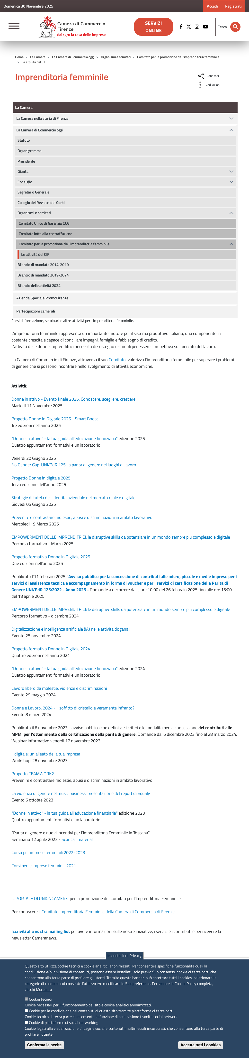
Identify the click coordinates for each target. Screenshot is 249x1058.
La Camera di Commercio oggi (73, 56)
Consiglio (25, 182)
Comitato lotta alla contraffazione (45, 234)
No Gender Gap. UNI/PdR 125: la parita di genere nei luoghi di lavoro (73, 464)
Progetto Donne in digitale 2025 (41, 478)
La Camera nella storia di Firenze (42, 118)
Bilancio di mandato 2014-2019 (43, 264)
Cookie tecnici (40, 999)
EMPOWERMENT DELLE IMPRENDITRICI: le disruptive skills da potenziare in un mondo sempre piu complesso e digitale (120, 537)
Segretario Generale (33, 192)
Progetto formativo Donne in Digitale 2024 (50, 648)
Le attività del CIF (35, 254)
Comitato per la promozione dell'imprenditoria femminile (178, 56)
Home (19, 56)
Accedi (212, 6)
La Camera (37, 56)
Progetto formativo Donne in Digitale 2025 (50, 556)
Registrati (233, 6)
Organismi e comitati (116, 56)
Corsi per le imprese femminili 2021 (43, 865)
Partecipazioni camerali (35, 311)
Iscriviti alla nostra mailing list (40, 931)
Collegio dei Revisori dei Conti (41, 202)
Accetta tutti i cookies (200, 1045)
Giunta (23, 171)
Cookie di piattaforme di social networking (63, 1022)
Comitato (117, 359)
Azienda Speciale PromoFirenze (42, 298)
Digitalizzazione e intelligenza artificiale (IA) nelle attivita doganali (70, 629)
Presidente (26, 161)
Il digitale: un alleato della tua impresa (45, 754)
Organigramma (29, 151)
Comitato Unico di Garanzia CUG (44, 223)
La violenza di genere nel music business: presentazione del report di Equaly (80, 793)
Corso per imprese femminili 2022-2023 (48, 852)
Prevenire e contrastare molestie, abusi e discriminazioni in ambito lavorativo (81, 517)
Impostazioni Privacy (124, 955)
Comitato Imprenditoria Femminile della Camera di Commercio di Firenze (108, 911)
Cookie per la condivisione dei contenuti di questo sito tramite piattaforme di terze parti (101, 1011)
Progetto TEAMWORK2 (32, 773)
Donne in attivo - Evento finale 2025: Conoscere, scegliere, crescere (73, 399)
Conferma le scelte (44, 1045)
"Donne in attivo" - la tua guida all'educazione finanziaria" (64, 438)
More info (44, 989)
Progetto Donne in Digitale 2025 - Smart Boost (54, 418)
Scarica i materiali (78, 839)
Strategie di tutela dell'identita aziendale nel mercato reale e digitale (73, 497)
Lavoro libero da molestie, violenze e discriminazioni (59, 688)
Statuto (24, 140)
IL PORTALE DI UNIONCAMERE (40, 898)
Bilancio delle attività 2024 (39, 285)
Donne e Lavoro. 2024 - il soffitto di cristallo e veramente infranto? (72, 708)
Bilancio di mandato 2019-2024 (43, 275)
